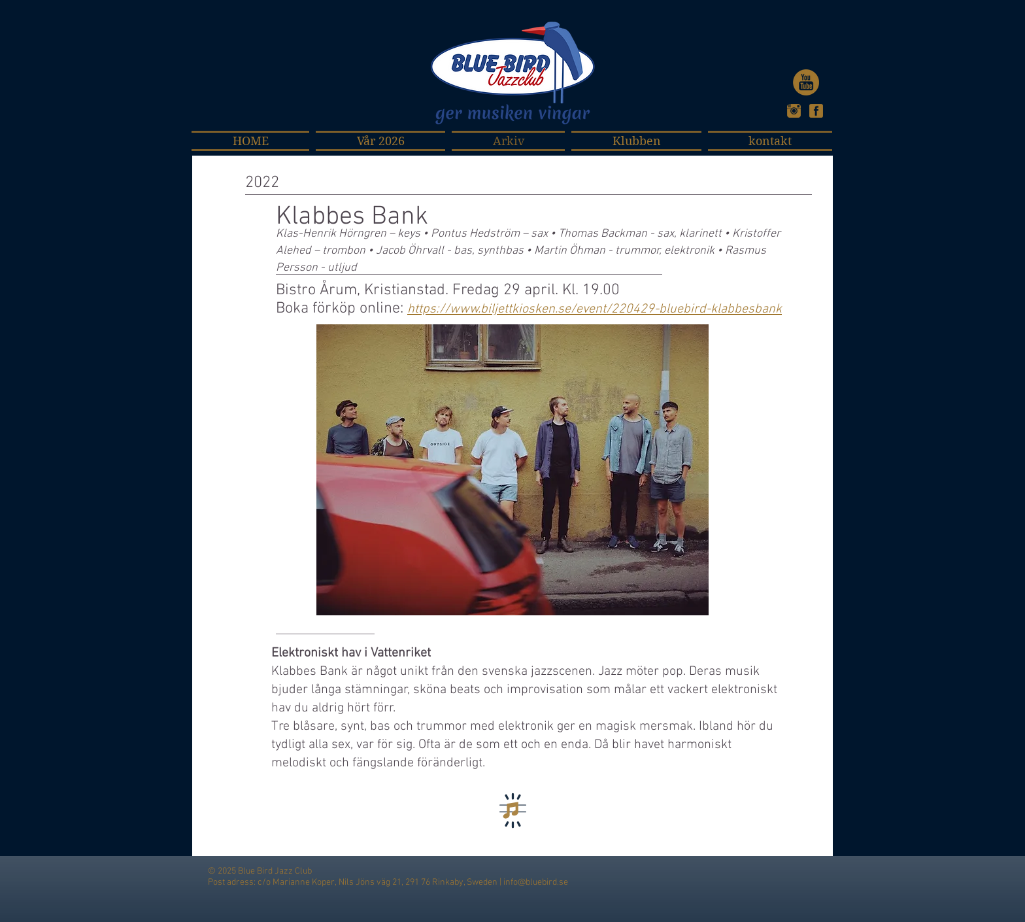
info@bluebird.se (535, 882)
